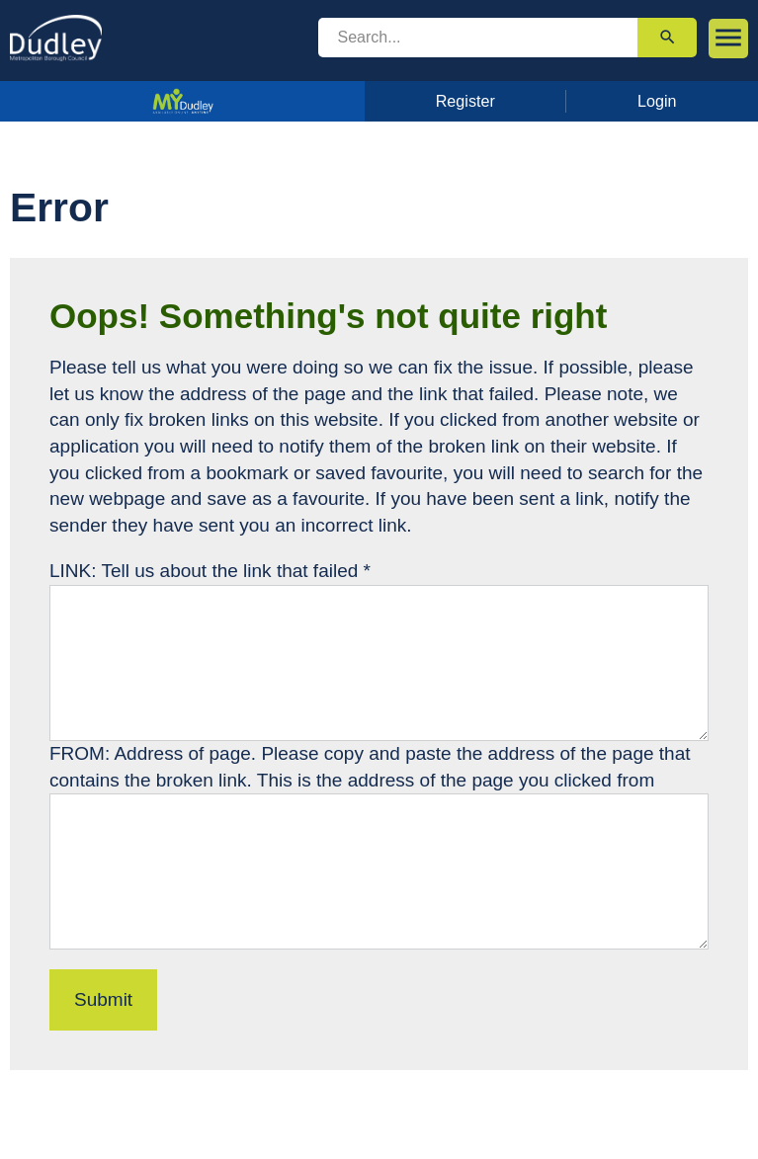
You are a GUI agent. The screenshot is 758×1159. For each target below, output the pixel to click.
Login (657, 101)
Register (465, 101)
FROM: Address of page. (155, 753)
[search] (478, 37)
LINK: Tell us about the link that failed (210, 570)
